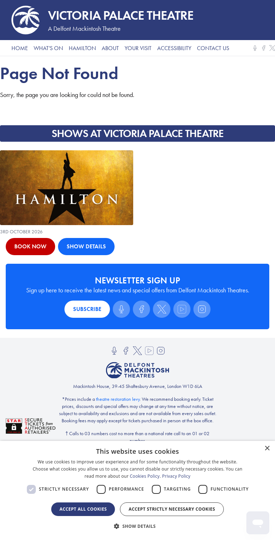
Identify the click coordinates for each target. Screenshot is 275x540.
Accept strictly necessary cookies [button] (172, 509)
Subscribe (87, 309)
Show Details (86, 246)
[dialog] (137, 490)
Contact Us (213, 48)
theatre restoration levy (118, 399)
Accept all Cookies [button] (83, 509)
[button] (137, 526)
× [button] (267, 448)
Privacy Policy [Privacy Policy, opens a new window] (176, 476)
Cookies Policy (145, 476)
